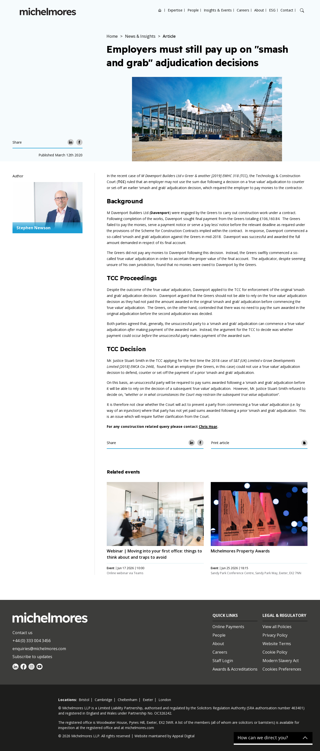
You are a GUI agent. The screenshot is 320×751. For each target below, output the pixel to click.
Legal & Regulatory (284, 615)
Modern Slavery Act (280, 660)
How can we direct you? (263, 738)
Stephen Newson (33, 228)
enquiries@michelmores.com (39, 648)
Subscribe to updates (32, 656)
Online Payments (228, 626)
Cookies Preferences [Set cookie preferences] (281, 669)
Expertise (175, 10)
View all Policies (277, 626)
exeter (148, 699)
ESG (272, 10)
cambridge (103, 699)
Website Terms (276, 643)
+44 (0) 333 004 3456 (31, 640)
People (193, 10)
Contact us (22, 632)
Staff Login (222, 660)
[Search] (302, 10)
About (259, 10)
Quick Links (225, 615)
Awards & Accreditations (235, 669)
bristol (84, 699)
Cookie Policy (274, 652)
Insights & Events (218, 10)
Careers (243, 10)
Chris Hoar (208, 426)
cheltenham (127, 699)
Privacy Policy (275, 635)
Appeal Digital (183, 736)
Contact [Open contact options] (286, 10)
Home (160, 10)
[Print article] (304, 443)
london (164, 699)
